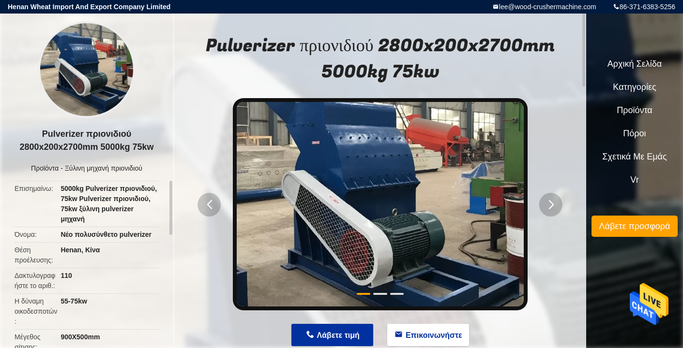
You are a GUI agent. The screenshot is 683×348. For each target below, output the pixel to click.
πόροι (634, 133)
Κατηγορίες (634, 87)
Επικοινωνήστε (434, 335)
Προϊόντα (45, 168)
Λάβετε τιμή (338, 335)
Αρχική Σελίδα (634, 64)
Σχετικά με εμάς (634, 156)
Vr (634, 180)
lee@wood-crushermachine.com (547, 7)
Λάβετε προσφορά (634, 226)
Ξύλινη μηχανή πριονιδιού (103, 168)
